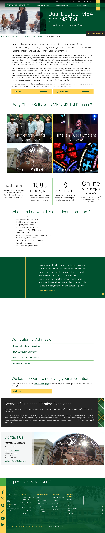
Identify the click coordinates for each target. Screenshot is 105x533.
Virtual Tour (66, 504)
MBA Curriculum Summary (26, 352)
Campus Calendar (49, 502)
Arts (63, 1)
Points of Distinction (31, 506)
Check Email (85, 504)
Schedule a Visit (67, 507)
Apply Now (17, 392)
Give (79, 1)
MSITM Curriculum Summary (27, 358)
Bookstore (66, 510)
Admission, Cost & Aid (62, 5)
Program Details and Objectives (28, 346)
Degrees (40, 36)
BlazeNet (84, 499)
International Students (12, 36)
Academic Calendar (50, 504)
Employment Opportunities (52, 510)
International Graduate (28, 36)
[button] (103, 294)
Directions (66, 502)
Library (46, 507)
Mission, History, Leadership (34, 504)
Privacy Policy (47, 525)
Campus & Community (83, 5)
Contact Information (69, 499)
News (46, 499)
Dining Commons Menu (88, 507)
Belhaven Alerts (58, 525)
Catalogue (84, 510)
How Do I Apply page (41, 385)
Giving (27, 512)
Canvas (84, 502)
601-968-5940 (15, 502)
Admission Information (24, 364)
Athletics (71, 1)
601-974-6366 (15, 452)
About (56, 1)
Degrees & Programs (43, 5)
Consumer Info (30, 509)
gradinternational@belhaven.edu (15, 462)
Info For (87, 1)
